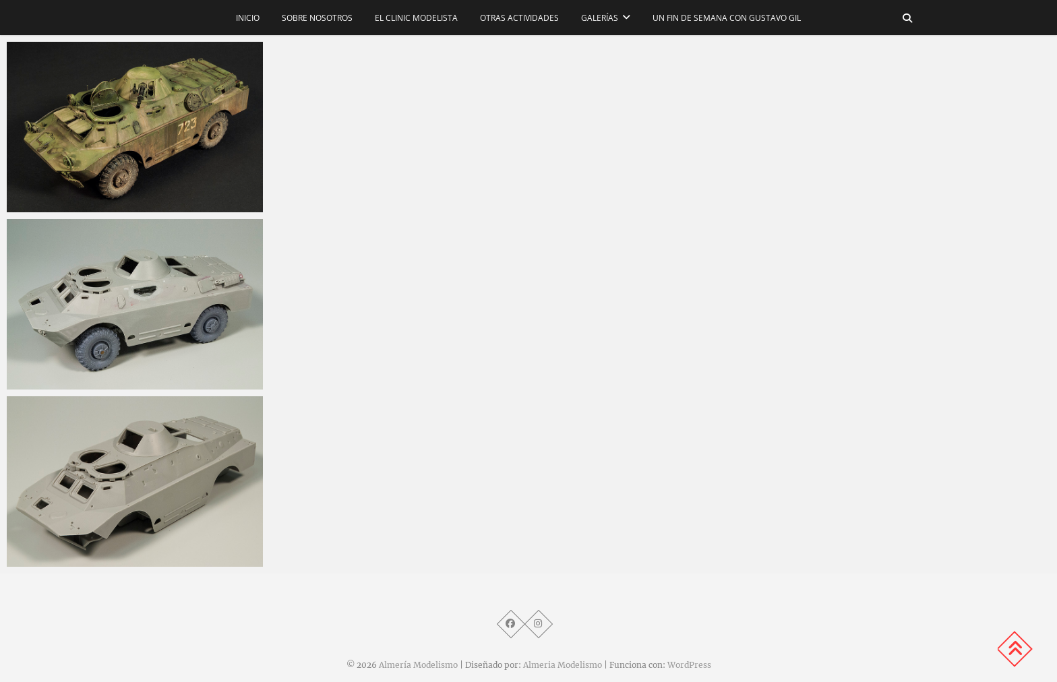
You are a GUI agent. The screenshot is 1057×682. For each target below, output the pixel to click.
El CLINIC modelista (416, 18)
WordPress (689, 665)
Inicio (248, 18)
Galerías (599, 18)
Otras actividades (519, 18)
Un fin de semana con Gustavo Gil (727, 18)
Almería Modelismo (418, 665)
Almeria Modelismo (562, 665)
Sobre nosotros (317, 18)
